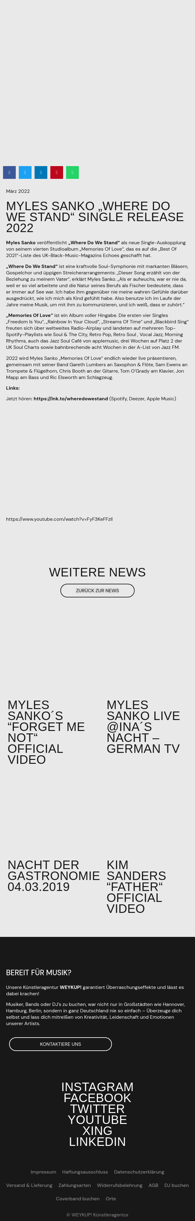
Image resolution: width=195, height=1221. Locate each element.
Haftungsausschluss (85, 1172)
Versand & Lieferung (29, 1185)
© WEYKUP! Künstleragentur (97, 1215)
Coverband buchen (77, 1198)
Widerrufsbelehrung (120, 1185)
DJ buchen (176, 1185)
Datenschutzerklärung (139, 1172)
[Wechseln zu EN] (125, 1198)
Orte (111, 1198)
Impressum (43, 1172)
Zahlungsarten (75, 1185)
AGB (153, 1185)
